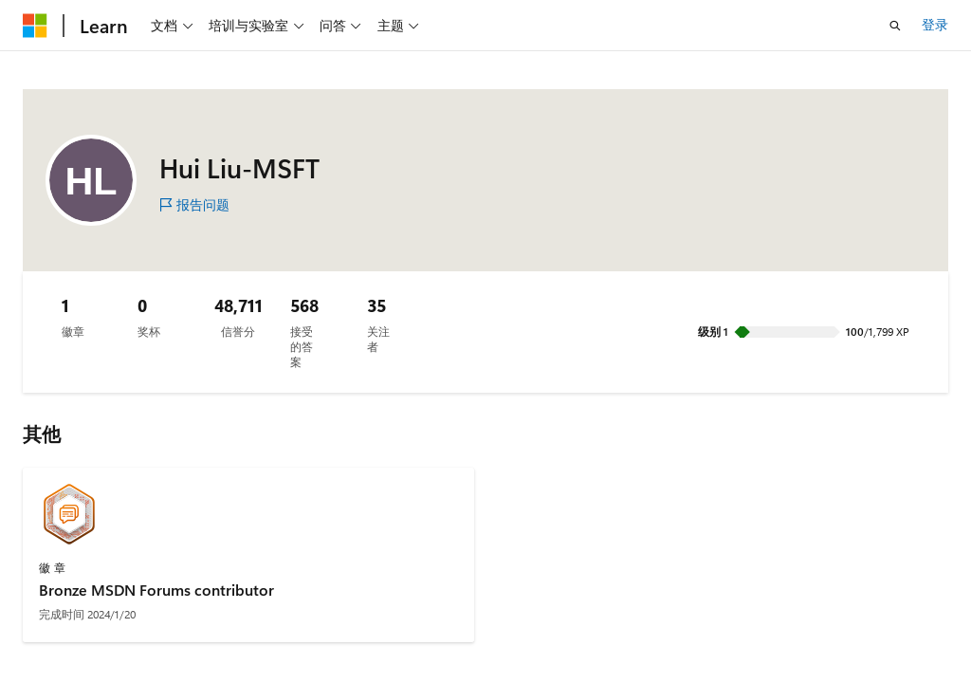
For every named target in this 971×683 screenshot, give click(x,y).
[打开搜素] (895, 26)
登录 (935, 24)
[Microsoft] (35, 25)
